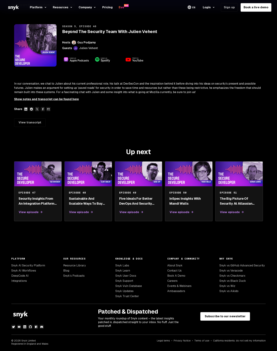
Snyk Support (124, 281)
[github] (30, 327)
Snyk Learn (122, 270)
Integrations (19, 281)
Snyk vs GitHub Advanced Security (242, 265)
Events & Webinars (179, 286)
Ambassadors (176, 291)
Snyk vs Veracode (231, 270)
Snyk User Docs (125, 276)
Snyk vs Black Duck (232, 281)
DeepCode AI (20, 276)
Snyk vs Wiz (227, 286)
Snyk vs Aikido (228, 291)
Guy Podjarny (86, 42)
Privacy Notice (182, 340)
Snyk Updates (124, 291)
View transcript (30, 122)
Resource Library (74, 265)
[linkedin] (25, 327)
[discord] (42, 327)
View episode (29, 212)
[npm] (36, 327)
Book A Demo (176, 276)
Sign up (229, 7)
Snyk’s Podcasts (74, 276)
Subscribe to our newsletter (225, 316)
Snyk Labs (122, 265)
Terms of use (201, 340)
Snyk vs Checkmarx (232, 276)
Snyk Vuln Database (128, 286)
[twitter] (13, 327)
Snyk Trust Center (127, 296)
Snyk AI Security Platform (28, 265)
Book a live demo (256, 7)
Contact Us (174, 270)
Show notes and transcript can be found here (46, 99)
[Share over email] (48, 109)
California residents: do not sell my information (239, 340)
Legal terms (163, 340)
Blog (66, 270)
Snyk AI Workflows (23, 270)
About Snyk (174, 265)
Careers (172, 281)
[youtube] (19, 327)
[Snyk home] (13, 7)
